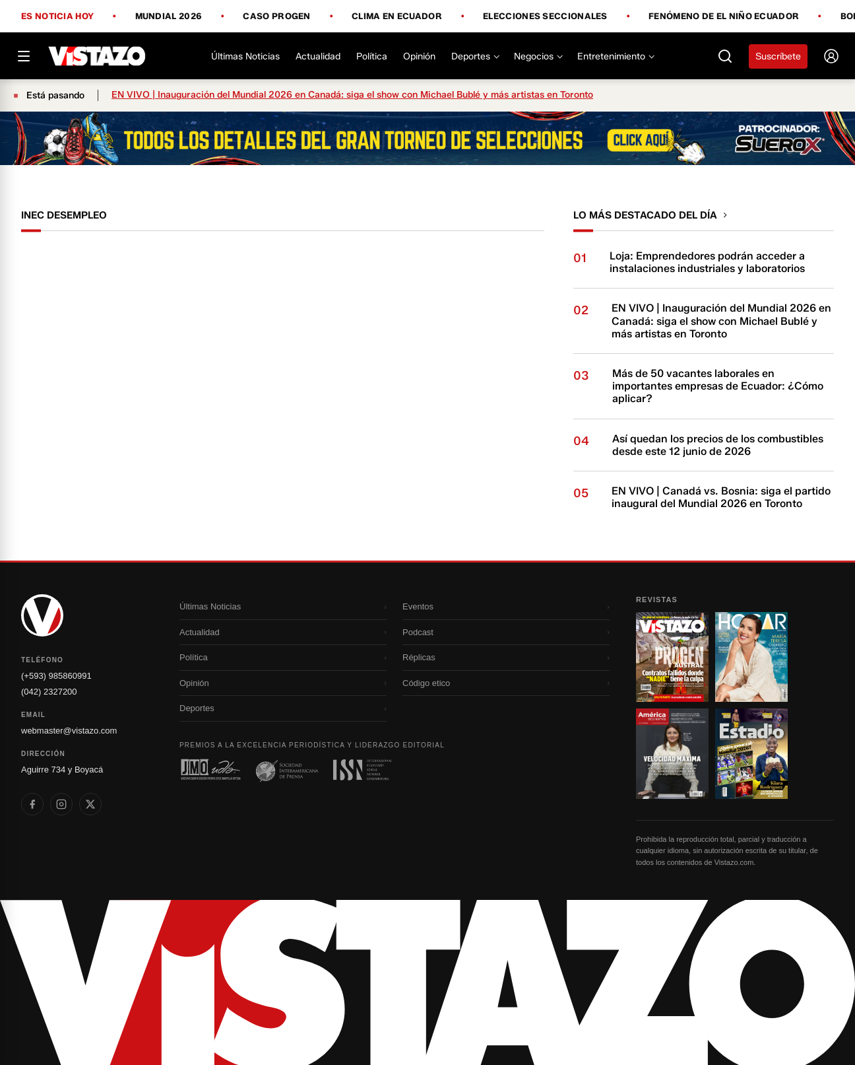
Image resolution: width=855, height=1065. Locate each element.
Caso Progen (276, 16)
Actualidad (318, 56)
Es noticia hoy (57, 16)
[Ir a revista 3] (672, 753)
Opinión (419, 56)
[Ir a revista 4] (751, 753)
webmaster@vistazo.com (69, 731)
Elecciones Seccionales (545, 16)
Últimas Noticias (245, 56)
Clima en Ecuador (397, 16)
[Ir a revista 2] (751, 657)
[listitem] (32, 804)
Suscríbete (778, 56)
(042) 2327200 (49, 692)
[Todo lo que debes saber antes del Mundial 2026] (427, 138)
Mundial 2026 (169, 16)
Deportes (474, 56)
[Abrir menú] (24, 56)
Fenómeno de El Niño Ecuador (724, 16)
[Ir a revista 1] (672, 657)
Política (371, 56)
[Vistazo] (97, 56)
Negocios (537, 56)
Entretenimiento (615, 56)
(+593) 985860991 (56, 676)
